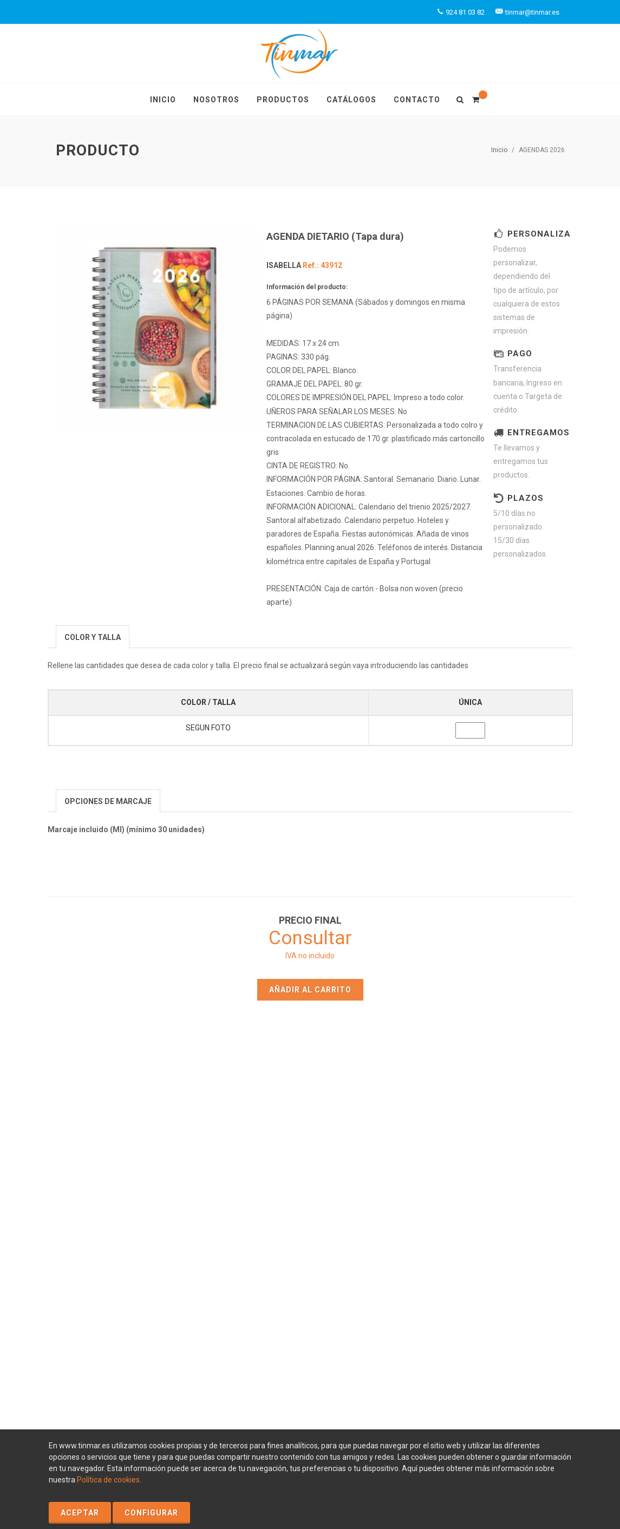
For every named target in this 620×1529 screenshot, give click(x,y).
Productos (378, 1173)
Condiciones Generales (154, 1418)
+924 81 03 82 (512, 1224)
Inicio (499, 150)
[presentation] (92, 637)
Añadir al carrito (310, 989)
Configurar (151, 1512)
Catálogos (378, 1189)
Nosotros (246, 1189)
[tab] (92, 636)
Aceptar (80, 1512)
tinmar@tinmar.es (513, 1236)
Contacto (246, 1205)
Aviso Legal (149, 1406)
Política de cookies (108, 1479)
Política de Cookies (91, 1406)
